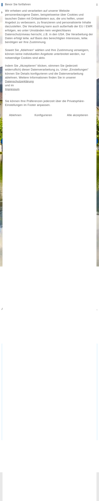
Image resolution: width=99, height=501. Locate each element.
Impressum (14, 99)
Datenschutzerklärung (21, 92)
